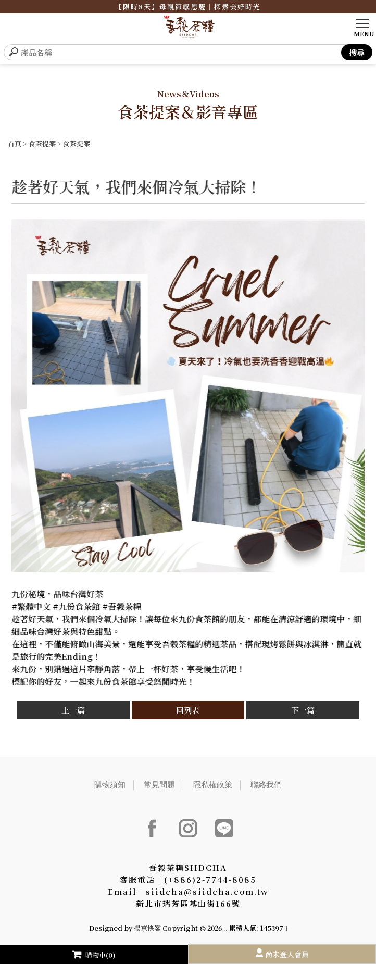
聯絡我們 (266, 784)
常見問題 (159, 784)
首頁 (14, 143)
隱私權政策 (212, 784)
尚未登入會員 (287, 954)
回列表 (187, 710)
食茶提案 (42, 143)
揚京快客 (147, 928)
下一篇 (303, 710)
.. (225, 928)
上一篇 (73, 710)
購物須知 (110, 784)
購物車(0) (94, 955)
